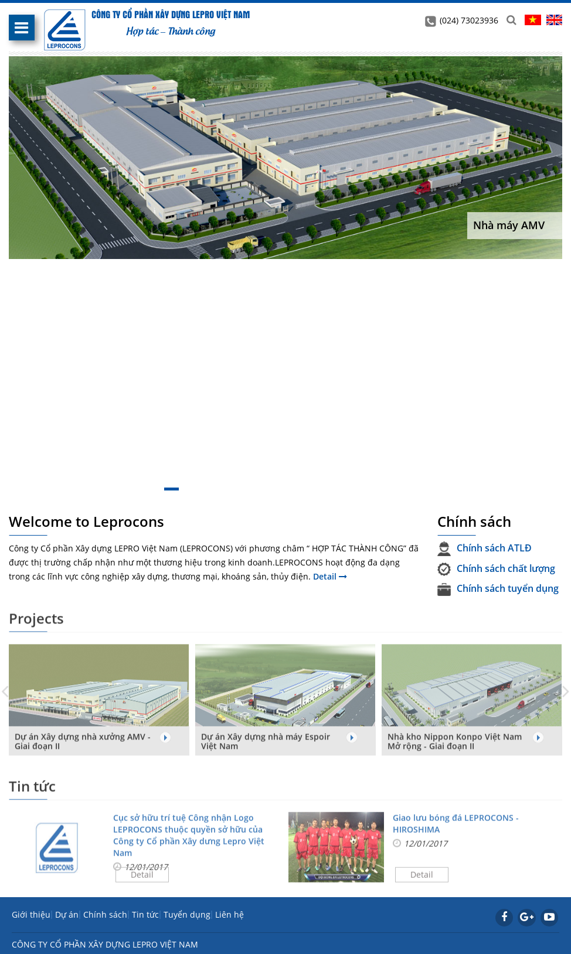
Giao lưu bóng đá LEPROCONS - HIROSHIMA (456, 827)
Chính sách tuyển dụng (498, 588)
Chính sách (105, 915)
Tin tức (145, 915)
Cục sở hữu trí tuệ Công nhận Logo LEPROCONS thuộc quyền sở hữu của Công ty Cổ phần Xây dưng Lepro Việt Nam (188, 839)
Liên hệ (229, 915)
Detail (330, 576)
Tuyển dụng (187, 915)
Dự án (67, 915)
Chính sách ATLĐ (484, 547)
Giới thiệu (31, 915)
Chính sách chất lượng (496, 568)
